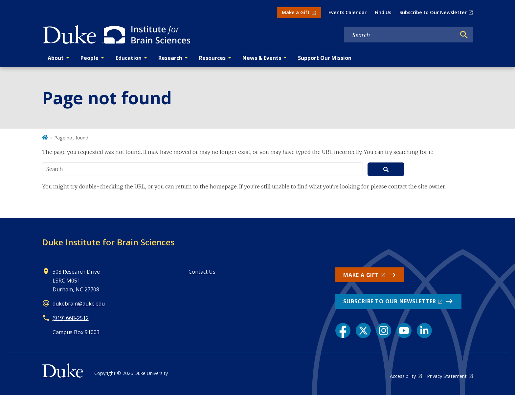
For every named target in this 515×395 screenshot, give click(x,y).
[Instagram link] (383, 330)
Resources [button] (212, 58)
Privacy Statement (447, 376)
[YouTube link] (404, 330)
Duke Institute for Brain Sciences (108, 242)
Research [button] (170, 58)
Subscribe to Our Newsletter (433, 12)
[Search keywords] (400, 35)
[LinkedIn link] (424, 330)
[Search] (464, 35)
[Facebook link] (342, 330)
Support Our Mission (324, 58)
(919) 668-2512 (71, 318)
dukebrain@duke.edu (79, 303)
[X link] (363, 330)
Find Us (383, 12)
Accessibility (403, 376)
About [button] (56, 58)
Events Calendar (347, 12)
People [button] (89, 58)
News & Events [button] (261, 58)
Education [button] (129, 58)
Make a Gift (296, 12)
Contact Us (202, 271)
